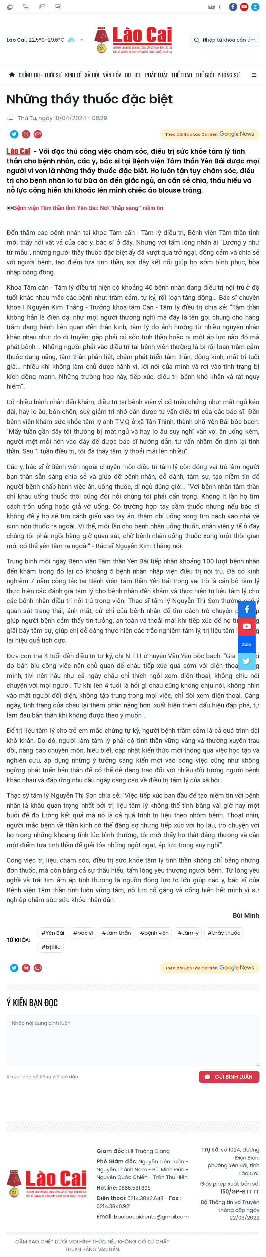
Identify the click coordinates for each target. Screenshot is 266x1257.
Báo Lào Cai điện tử (133, 40)
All (254, 75)
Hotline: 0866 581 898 (26, 6)
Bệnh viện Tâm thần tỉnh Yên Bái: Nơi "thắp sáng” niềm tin (88, 208)
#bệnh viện (154, 932)
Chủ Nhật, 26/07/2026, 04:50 (10, 6)
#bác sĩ (83, 932)
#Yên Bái (52, 932)
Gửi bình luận (233, 1076)
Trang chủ (12, 75)
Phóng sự (229, 75)
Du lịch (133, 75)
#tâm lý (188, 932)
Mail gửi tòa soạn (41, 6)
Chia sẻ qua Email (38, 134)
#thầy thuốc (223, 932)
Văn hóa (112, 75)
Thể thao (181, 75)
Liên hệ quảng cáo (57, 6)
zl (255, 7)
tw (247, 661)
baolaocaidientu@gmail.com (151, 1216)
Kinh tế (73, 75)
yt (244, 7)
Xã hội (92, 75)
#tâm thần (116, 932)
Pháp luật (156, 75)
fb (233, 7)
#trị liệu (51, 947)
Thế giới (205, 75)
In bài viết (26, 134)
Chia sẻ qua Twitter (14, 134)
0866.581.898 (134, 1187)
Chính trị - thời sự (40, 75)
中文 (219, 7)
